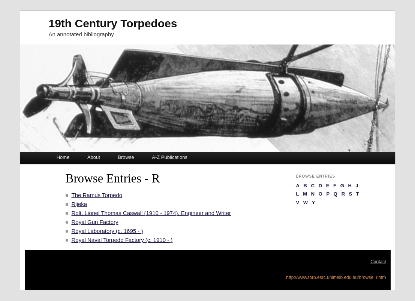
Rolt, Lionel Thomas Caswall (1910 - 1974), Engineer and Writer (151, 213)
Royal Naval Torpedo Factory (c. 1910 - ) (122, 240)
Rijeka (79, 204)
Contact (378, 261)
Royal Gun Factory (95, 222)
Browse (126, 157)
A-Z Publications (169, 157)
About (93, 157)
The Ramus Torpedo (97, 195)
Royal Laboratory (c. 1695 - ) (107, 231)
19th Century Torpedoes (113, 23)
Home (63, 157)
